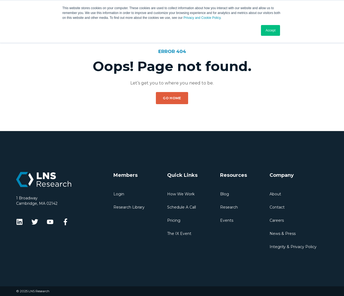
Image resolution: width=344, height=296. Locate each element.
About (275, 194)
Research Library (129, 207)
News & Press (283, 233)
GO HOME (172, 98)
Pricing (173, 220)
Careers (277, 220)
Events (226, 220)
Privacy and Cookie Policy (202, 18)
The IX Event (179, 233)
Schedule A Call (181, 207)
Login (118, 194)
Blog (224, 194)
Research (229, 207)
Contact (277, 207)
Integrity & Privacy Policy (293, 246)
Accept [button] (270, 30)
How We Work (181, 194)
